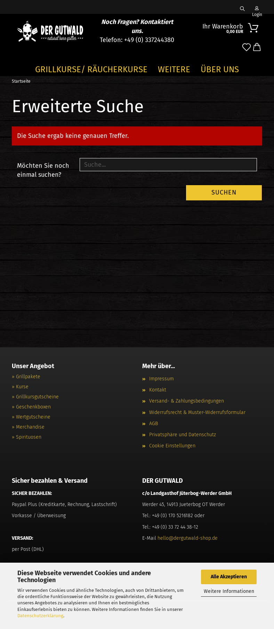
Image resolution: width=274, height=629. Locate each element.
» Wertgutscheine (31, 417)
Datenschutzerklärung (40, 615)
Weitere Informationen (229, 591)
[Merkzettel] (246, 47)
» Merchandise (28, 427)
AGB (153, 424)
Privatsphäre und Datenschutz (182, 435)
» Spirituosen (26, 437)
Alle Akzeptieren (229, 577)
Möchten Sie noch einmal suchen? (43, 170)
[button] (257, 47)
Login (256, 10)
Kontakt (157, 390)
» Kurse (20, 387)
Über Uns (220, 69)
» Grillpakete (26, 377)
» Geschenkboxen (31, 407)
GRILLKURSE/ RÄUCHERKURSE (91, 69)
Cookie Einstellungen (172, 446)
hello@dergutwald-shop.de (188, 538)
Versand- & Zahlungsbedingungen (186, 401)
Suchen (223, 192)
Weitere (174, 69)
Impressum (161, 379)
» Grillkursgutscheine (35, 397)
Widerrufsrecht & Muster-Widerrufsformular (197, 412)
